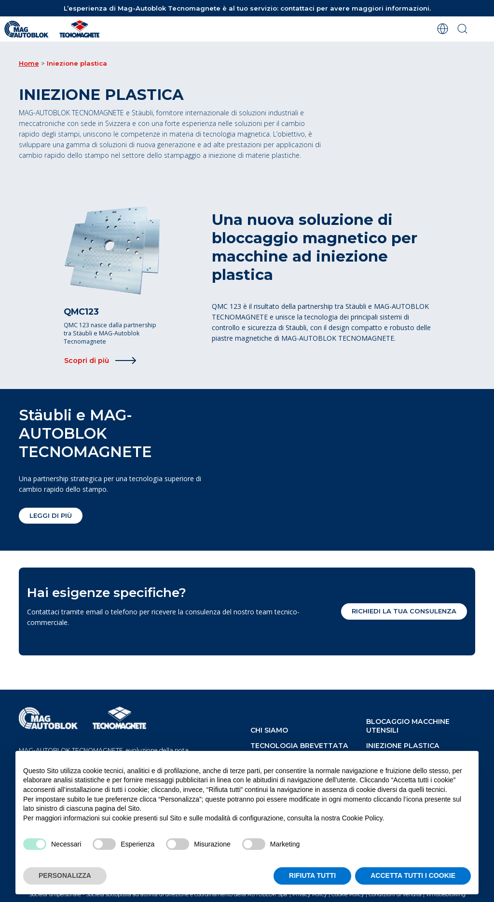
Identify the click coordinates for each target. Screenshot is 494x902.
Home (29, 63)
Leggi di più (50, 515)
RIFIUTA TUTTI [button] (312, 875)
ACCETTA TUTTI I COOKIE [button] (412, 875)
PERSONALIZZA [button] (65, 875)
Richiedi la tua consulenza (404, 611)
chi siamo (269, 730)
